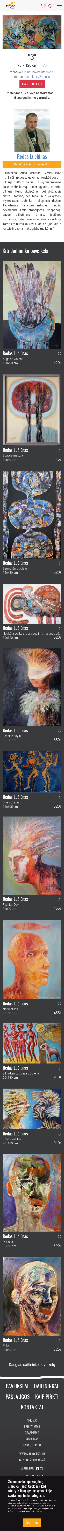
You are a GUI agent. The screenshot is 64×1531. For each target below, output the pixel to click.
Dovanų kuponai (32, 1445)
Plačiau (39, 1511)
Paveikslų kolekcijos (32, 1453)
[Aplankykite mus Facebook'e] (38, 1469)
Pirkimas (32, 1420)
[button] (44, 65)
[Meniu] (59, 5)
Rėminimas (32, 1439)
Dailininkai (46, 1386)
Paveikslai (17, 1386)
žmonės (44, 76)
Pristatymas (32, 1426)
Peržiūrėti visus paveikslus (32, 164)
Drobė (49, 72)
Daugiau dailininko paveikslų (32, 1365)
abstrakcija (31, 76)
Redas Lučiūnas (32, 156)
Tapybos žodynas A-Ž (32, 1460)
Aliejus (26, 72)
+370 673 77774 (32, 1476)
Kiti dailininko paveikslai (26, 250)
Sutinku (32, 1522)
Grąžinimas (32, 1432)
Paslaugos (18, 1396)
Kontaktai (32, 1407)
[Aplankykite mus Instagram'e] (41, 1469)
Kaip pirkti (47, 1396)
